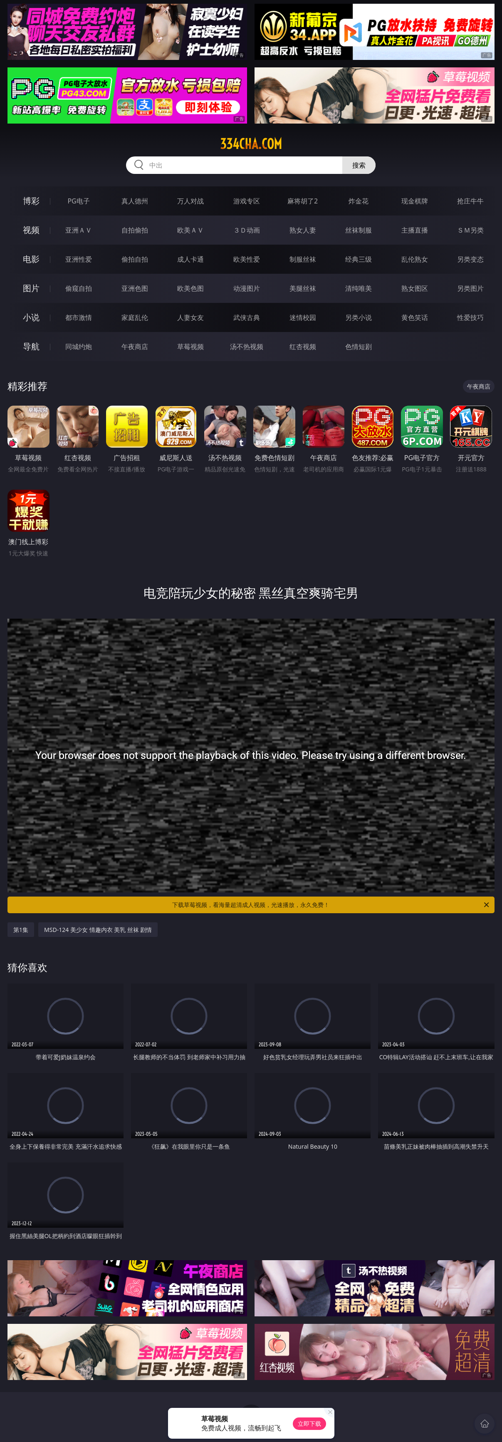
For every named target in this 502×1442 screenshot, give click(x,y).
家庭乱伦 (134, 317)
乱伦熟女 (414, 259)
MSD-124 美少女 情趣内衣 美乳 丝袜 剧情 (98, 930)
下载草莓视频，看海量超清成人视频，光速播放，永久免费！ (331, 905)
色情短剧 (358, 346)
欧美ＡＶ (190, 230)
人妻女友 (190, 317)
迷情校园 (302, 317)
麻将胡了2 (302, 201)
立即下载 (309, 1423)
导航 (31, 346)
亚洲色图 (134, 288)
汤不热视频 (246, 346)
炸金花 (358, 201)
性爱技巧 (470, 317)
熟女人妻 (302, 230)
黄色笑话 (414, 317)
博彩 (31, 200)
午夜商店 (134, 346)
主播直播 (414, 230)
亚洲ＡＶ (78, 230)
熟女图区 (414, 288)
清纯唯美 (358, 288)
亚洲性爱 (78, 259)
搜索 (359, 165)
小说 (31, 317)
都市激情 (78, 317)
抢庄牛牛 (470, 201)
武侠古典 (246, 317)
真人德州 (134, 201)
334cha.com (251, 144)
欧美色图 (190, 288)
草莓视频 (190, 346)
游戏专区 (246, 201)
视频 (31, 229)
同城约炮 (78, 346)
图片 (31, 288)
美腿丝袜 (302, 288)
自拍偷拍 (134, 230)
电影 (31, 259)
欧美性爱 (246, 259)
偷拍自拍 (134, 259)
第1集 (20, 930)
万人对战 (190, 201)
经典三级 (358, 259)
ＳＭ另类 (470, 230)
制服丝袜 (302, 259)
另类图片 (470, 288)
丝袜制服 (358, 230)
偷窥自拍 (78, 288)
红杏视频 (302, 346)
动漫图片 (246, 288)
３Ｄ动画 (246, 230)
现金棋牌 (414, 201)
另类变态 (470, 259)
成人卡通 (190, 259)
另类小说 (358, 317)
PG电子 (78, 201)
